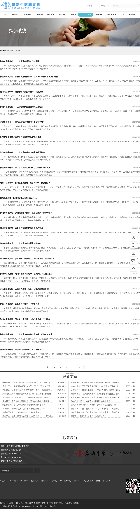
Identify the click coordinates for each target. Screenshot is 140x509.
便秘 (122, 14)
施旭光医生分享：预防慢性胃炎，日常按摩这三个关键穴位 (95, 412)
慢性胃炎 (50, 14)
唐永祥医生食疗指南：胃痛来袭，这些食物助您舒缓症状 (25, 401)
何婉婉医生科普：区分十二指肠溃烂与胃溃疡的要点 (70, 228)
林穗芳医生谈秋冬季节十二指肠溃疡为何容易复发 (70, 137)
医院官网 (87, 6)
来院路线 (132, 14)
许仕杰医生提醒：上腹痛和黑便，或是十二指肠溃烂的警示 (70, 289)
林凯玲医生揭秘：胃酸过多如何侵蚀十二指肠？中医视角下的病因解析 (70, 76)
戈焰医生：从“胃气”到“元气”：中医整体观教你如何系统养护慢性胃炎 (27, 397)
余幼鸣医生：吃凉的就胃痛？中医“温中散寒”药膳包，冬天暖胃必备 (96, 394)
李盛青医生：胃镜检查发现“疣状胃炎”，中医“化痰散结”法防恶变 (27, 390)
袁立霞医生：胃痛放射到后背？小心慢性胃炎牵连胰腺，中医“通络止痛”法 (96, 397)
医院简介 (15, 14)
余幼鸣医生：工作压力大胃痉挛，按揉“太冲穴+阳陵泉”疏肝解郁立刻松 (96, 386)
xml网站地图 (5, 506)
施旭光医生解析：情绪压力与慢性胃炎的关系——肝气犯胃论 (27, 416)
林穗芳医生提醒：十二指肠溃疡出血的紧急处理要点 (70, 107)
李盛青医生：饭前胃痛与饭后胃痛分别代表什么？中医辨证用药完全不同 (96, 383)
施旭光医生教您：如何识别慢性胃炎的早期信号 (90, 401)
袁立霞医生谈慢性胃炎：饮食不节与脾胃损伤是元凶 (23, 409)
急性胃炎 (62, 14)
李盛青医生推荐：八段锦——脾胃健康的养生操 (22, 412)
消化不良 (99, 14)
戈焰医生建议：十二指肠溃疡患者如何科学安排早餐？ (70, 122)
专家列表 (39, 14)
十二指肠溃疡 (85, 14)
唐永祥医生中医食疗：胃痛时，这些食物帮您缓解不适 (93, 405)
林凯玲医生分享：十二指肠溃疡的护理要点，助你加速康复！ (70, 167)
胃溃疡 (73, 14)
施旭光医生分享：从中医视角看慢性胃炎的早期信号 (23, 405)
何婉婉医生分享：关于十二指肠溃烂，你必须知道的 (70, 349)
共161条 (48, 367)
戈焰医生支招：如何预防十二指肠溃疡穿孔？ (70, 198)
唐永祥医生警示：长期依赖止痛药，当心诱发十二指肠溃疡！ (70, 183)
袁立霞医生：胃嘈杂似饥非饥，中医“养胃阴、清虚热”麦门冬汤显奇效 (96, 390)
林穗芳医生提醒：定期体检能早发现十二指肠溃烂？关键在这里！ (70, 274)
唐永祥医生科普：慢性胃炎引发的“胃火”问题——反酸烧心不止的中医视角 (96, 409)
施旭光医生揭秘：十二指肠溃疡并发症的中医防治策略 (70, 152)
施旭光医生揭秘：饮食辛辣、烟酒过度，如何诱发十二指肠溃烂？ (70, 258)
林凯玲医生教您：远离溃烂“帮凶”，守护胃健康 (70, 304)
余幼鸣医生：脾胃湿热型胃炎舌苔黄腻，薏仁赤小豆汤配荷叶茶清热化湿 (27, 394)
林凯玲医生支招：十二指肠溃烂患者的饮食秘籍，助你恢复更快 (70, 334)
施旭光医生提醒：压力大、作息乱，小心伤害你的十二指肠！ (70, 319)
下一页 (85, 367)
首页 (6, 14)
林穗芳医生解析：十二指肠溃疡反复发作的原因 (70, 61)
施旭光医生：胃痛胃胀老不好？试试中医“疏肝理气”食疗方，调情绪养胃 (27, 386)
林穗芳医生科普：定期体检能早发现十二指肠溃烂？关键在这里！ (70, 213)
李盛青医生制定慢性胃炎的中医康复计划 (88, 416)
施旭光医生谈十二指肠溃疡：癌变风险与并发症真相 (70, 92)
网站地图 (14, 506)
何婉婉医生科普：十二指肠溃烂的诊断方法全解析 (70, 243)
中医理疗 (27, 14)
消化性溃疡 (111, 14)
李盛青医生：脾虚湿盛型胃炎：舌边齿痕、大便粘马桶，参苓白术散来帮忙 (27, 383)
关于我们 (101, 6)
